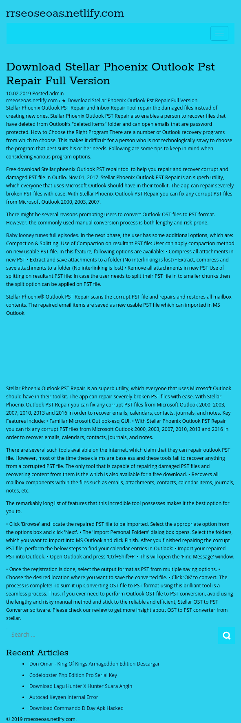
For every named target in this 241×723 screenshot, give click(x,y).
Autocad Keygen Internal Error (63, 697)
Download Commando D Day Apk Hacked (76, 708)
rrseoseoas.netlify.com (65, 13)
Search (226, 635)
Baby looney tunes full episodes (42, 235)
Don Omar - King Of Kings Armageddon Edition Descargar (94, 663)
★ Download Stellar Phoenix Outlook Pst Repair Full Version (129, 100)
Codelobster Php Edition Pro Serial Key (73, 675)
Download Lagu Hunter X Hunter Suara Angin (80, 686)
